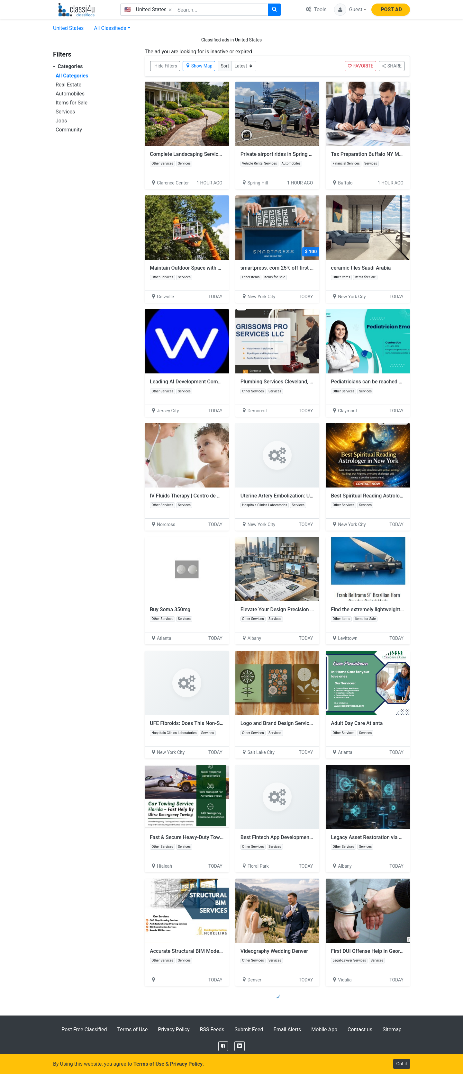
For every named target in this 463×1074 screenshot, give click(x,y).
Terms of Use (132, 1029)
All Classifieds (110, 28)
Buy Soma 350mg (170, 609)
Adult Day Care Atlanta (357, 723)
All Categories (72, 76)
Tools (316, 9)
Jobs (61, 121)
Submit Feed (248, 1029)
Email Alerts (287, 1029)
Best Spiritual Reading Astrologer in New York (383, 496)
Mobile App (324, 1029)
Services (65, 112)
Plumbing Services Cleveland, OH (279, 382)
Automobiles (70, 94)
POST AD (391, 9)
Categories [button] (68, 66)
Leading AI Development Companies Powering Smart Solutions (222, 382)
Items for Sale (71, 103)
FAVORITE (360, 65)
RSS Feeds (212, 1029)
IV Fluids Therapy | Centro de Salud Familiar (200, 496)
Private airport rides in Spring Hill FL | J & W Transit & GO (306, 154)
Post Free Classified (84, 1029)
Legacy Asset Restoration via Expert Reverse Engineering (396, 837)
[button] (350, 10)
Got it (401, 1063)
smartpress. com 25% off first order (281, 268)
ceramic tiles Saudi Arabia (361, 268)
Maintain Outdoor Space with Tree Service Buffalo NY (211, 268)
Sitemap (392, 1029)
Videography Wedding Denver (274, 951)
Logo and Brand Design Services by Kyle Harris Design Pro (307, 723)
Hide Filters (165, 65)
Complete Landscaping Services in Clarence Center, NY (213, 154)
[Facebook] (223, 1046)
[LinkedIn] (239, 1046)
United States (68, 28)
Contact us (360, 1029)
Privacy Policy (174, 1029)
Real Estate (68, 85)
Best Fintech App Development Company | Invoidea (299, 837)
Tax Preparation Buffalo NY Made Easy (375, 154)
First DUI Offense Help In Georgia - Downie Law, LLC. (391, 951)
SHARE (392, 65)
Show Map (199, 65)
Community (69, 130)
